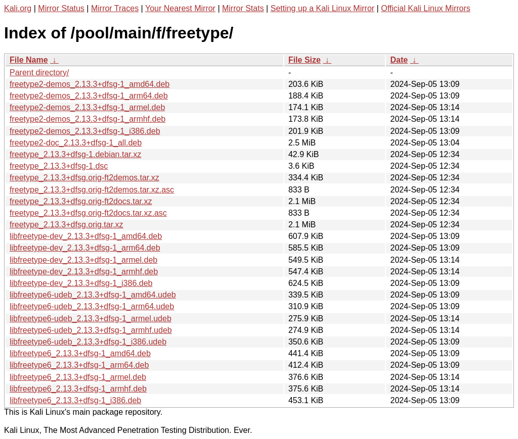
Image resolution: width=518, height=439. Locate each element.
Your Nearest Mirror (180, 8)
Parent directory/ (39, 72)
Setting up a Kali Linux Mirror (322, 8)
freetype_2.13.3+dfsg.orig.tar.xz (66, 224)
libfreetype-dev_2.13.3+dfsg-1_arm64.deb (85, 247)
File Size (304, 60)
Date (399, 60)
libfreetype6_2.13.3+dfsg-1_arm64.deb (79, 365)
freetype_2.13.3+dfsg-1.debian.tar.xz (75, 154)
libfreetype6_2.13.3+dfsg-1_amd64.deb (80, 353)
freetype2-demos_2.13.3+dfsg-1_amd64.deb (89, 84)
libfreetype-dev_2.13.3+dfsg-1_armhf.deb (84, 271)
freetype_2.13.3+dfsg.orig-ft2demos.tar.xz (84, 177)
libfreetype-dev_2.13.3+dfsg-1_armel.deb (83, 260)
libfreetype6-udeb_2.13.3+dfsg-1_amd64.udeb (93, 294)
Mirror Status (61, 8)
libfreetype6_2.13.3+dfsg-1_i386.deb (75, 400)
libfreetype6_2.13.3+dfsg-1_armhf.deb (78, 388)
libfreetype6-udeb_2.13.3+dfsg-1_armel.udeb (90, 318)
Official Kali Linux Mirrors (425, 8)
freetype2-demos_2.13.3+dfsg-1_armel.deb (87, 107)
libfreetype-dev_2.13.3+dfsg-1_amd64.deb (86, 236)
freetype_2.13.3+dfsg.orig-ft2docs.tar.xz (81, 201)
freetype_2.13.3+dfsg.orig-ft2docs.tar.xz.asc (88, 213)
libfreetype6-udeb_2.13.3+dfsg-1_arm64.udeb (92, 306)
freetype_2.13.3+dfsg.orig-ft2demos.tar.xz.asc (92, 189)
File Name (29, 60)
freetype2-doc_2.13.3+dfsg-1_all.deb (76, 142)
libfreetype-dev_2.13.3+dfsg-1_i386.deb (81, 283)
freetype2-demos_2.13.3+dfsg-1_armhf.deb (87, 119)
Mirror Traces (115, 8)
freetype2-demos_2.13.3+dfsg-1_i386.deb (85, 131)
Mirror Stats (243, 8)
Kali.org (17, 8)
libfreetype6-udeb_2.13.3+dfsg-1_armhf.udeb (91, 330)
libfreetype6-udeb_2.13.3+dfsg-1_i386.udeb (88, 341)
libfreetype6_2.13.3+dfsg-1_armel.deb (78, 377)
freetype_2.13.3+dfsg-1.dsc (59, 166)
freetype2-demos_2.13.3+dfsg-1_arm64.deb (89, 95)
